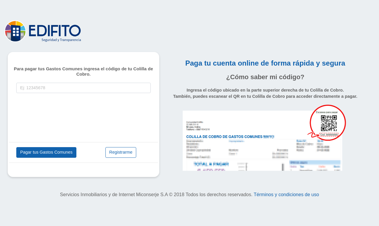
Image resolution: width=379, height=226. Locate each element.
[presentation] (61, 118)
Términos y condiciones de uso (286, 194)
